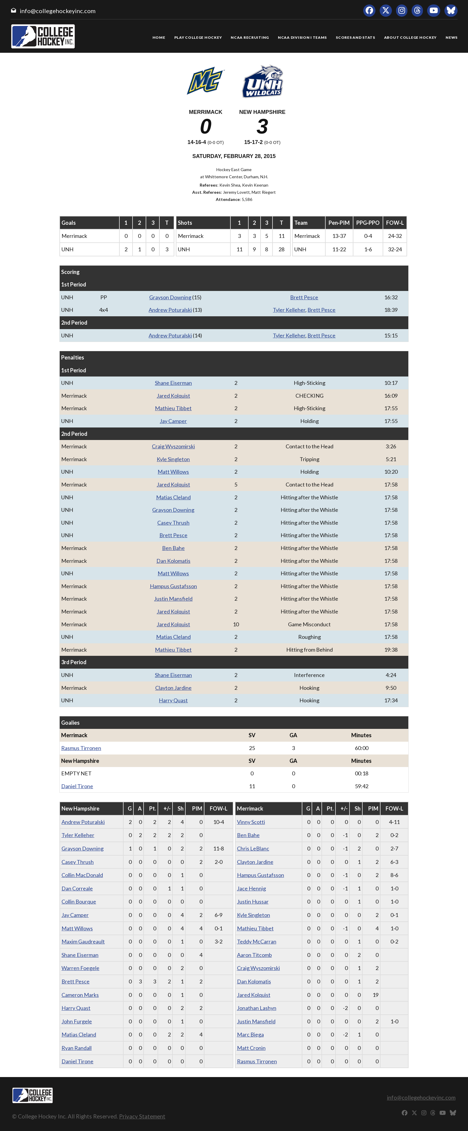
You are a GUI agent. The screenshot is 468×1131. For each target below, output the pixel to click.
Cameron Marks (80, 994)
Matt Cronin (251, 1048)
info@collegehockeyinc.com (58, 10)
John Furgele (76, 1021)
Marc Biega (250, 1034)
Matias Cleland (173, 497)
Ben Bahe (173, 548)
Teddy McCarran (256, 941)
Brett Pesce (304, 297)
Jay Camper (173, 421)
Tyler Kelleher (289, 309)
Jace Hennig (251, 888)
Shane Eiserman (173, 382)
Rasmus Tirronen (81, 748)
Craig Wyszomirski (173, 446)
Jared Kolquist (173, 395)
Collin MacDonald (82, 875)
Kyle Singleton (173, 459)
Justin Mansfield (173, 598)
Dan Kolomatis (173, 560)
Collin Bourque (78, 901)
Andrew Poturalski (170, 309)
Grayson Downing (170, 297)
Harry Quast (173, 700)
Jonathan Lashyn (256, 1008)
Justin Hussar (253, 901)
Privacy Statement (142, 1116)
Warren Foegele (80, 968)
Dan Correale (77, 888)
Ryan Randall (76, 1048)
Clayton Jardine (173, 687)
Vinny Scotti (251, 822)
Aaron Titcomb (254, 955)
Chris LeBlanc (253, 848)
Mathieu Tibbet (173, 408)
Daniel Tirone (77, 786)
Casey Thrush (173, 522)
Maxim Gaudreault (83, 941)
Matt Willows (173, 471)
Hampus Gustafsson (173, 586)
